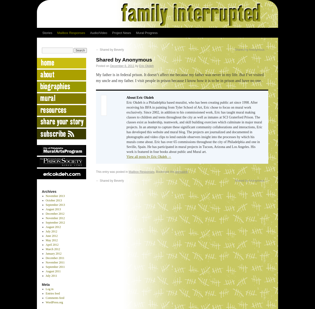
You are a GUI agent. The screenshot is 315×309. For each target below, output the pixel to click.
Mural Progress (147, 33)
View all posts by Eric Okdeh (148, 157)
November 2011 (55, 262)
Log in (50, 289)
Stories (47, 33)
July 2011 (51, 275)
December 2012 (55, 213)
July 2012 (51, 231)
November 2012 (55, 218)
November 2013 (55, 196)
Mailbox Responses (71, 33)
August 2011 (53, 271)
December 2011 (55, 258)
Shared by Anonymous (251, 49)
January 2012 (54, 253)
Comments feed (55, 298)
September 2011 (55, 267)
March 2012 (53, 249)
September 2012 (55, 222)
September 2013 (55, 205)
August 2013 (53, 209)
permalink (181, 172)
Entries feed (53, 293)
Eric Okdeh (146, 66)
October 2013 (54, 200)
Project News (121, 33)
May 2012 (52, 240)
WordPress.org (54, 302)
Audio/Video (98, 33)
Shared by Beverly (110, 49)
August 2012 (53, 227)
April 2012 (52, 244)
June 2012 (52, 236)
